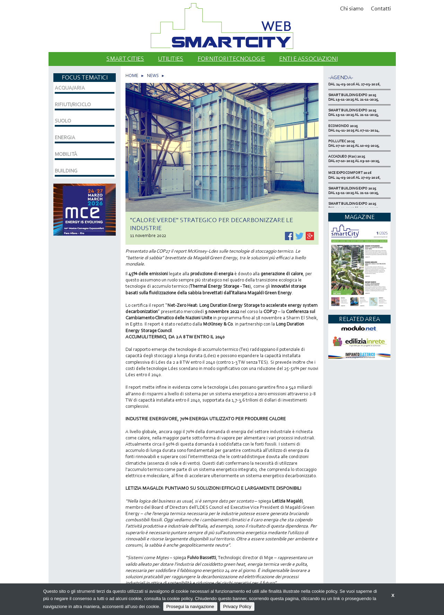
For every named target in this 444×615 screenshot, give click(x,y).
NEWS (153, 75)
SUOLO (63, 121)
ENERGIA (65, 137)
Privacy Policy (237, 606)
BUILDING (66, 171)
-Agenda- (340, 77)
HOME (131, 75)
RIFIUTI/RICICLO (73, 104)
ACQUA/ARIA (70, 88)
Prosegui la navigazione (190, 606)
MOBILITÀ (66, 154)
